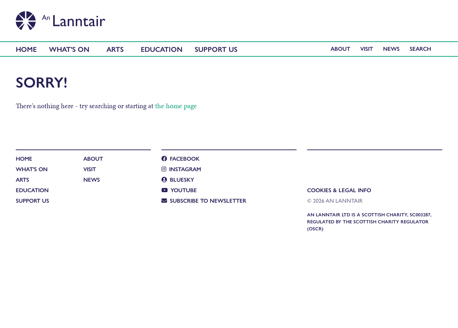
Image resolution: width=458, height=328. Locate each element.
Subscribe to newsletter (203, 200)
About (340, 48)
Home (26, 49)
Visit (366, 48)
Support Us (216, 49)
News (391, 48)
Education (161, 49)
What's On (69, 49)
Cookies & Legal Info (339, 190)
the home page (176, 106)
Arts (115, 49)
